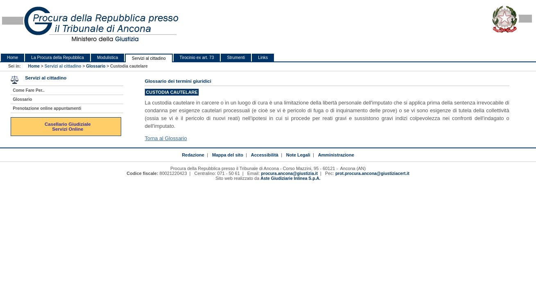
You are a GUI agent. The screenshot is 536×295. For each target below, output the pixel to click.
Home (12, 57)
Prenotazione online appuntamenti (47, 108)
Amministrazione (336, 154)
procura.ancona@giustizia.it (289, 173)
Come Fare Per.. (28, 90)
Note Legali (298, 154)
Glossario (95, 66)
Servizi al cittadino (148, 58)
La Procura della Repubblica (57, 57)
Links (263, 57)
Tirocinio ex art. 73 (197, 57)
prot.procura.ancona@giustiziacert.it (372, 173)
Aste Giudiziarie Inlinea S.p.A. (290, 178)
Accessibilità (264, 154)
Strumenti (236, 57)
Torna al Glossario (166, 138)
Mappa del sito (227, 154)
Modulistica (107, 57)
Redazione (193, 154)
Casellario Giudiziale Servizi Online (68, 127)
